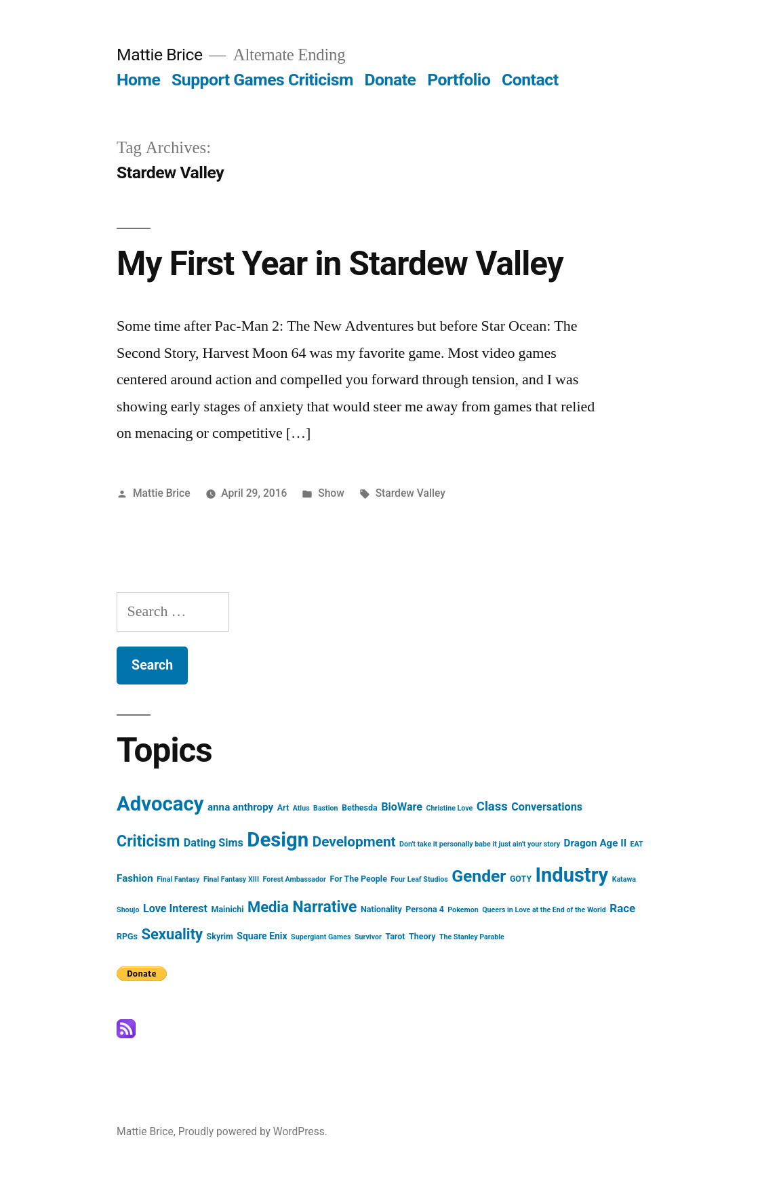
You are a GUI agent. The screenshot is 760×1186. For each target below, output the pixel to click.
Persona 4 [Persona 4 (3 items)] (424, 909)
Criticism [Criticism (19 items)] (148, 841)
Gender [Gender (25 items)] (479, 876)
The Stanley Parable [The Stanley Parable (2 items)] (471, 937)
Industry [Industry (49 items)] (572, 874)
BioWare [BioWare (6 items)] (401, 806)
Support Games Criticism (262, 79)
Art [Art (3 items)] (283, 807)
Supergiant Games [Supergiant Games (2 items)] (321, 937)
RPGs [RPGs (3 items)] (127, 936)
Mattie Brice (160, 54)
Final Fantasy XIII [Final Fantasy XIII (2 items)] (231, 879)
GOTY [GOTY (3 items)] (521, 879)
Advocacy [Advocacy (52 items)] (160, 803)
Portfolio (458, 79)
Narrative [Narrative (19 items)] (324, 907)
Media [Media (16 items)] (268, 907)
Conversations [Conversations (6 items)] (546, 806)
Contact (530, 79)
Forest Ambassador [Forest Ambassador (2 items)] (294, 879)
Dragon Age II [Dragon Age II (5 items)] (595, 843)
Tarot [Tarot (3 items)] (395, 936)
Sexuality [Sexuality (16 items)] (172, 934)
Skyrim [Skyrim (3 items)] (220, 936)
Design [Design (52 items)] (277, 839)
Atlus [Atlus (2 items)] (301, 808)
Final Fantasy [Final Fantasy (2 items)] (178, 879)
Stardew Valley (410, 493)
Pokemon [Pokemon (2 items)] (462, 909)
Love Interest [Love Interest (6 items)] (175, 908)
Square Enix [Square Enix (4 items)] (262, 936)
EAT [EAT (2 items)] (637, 844)
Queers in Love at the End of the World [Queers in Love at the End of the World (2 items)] (544, 909)
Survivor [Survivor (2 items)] (368, 937)
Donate (390, 79)
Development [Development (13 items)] (354, 842)
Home (138, 79)
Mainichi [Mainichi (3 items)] (228, 909)
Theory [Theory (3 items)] (422, 936)
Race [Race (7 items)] (622, 908)
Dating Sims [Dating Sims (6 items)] (213, 842)
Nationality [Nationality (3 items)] (381, 909)
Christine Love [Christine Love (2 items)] (449, 808)
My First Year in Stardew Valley (340, 263)
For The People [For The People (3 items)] (357, 879)
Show (331, 493)
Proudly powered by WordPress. (252, 1131)
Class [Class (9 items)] (492, 806)
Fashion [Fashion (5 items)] (135, 878)
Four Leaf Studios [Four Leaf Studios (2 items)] (419, 879)
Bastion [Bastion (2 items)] (325, 808)
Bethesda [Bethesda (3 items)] (360, 807)
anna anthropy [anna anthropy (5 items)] (240, 807)
